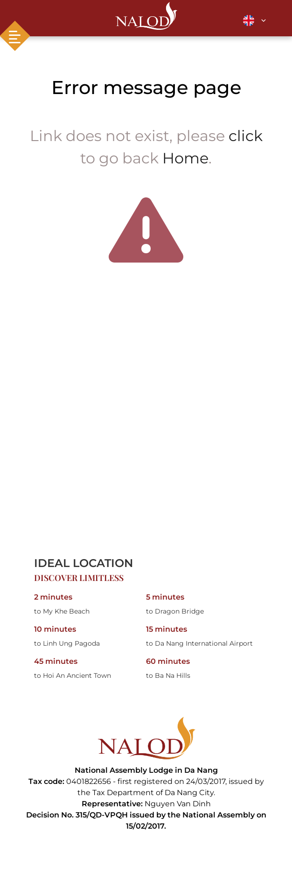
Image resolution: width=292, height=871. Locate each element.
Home (185, 158)
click (246, 136)
